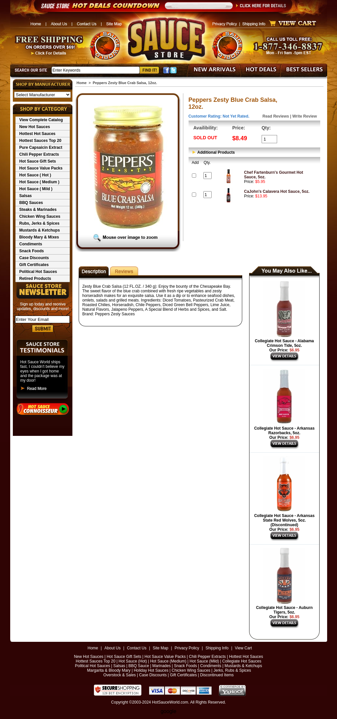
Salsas (25, 195)
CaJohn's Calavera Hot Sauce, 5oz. (277, 191)
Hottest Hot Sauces (37, 133)
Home (82, 83)
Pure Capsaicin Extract (41, 147)
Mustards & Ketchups (39, 230)
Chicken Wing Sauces (40, 216)
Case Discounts (34, 258)
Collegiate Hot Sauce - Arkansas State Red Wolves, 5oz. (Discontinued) (284, 520)
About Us (112, 648)
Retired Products (35, 278)
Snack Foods (31, 251)
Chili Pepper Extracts (39, 154)
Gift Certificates (34, 264)
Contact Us (136, 648)
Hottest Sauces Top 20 (40, 140)
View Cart (243, 648)
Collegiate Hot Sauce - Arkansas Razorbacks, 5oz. (284, 430)
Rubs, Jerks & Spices (39, 223)
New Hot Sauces (34, 126)
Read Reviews (276, 116)
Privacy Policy (187, 648)
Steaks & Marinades (38, 209)
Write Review (304, 116)
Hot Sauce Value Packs (41, 168)
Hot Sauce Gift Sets (37, 161)
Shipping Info (216, 648)
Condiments (30, 244)
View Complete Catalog (41, 120)
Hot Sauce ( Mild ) (36, 189)
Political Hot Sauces (38, 271)
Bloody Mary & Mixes (39, 237)
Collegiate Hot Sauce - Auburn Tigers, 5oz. (284, 610)
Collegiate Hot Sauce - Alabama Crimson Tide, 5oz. (284, 343)
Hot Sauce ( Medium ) (39, 182)
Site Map (160, 648)
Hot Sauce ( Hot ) (35, 175)
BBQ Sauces (31, 202)
